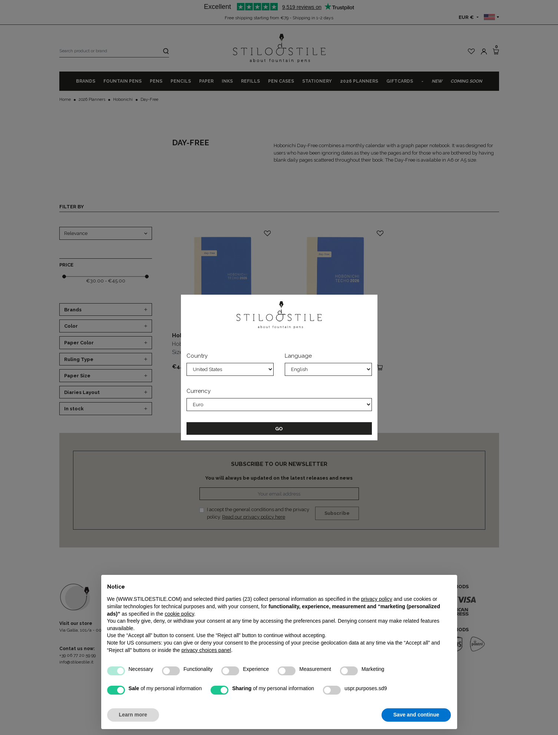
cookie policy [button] (179, 614)
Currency (198, 391)
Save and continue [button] (416, 715)
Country (197, 355)
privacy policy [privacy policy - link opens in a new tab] (376, 599)
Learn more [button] (133, 715)
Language (298, 355)
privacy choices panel (206, 650)
